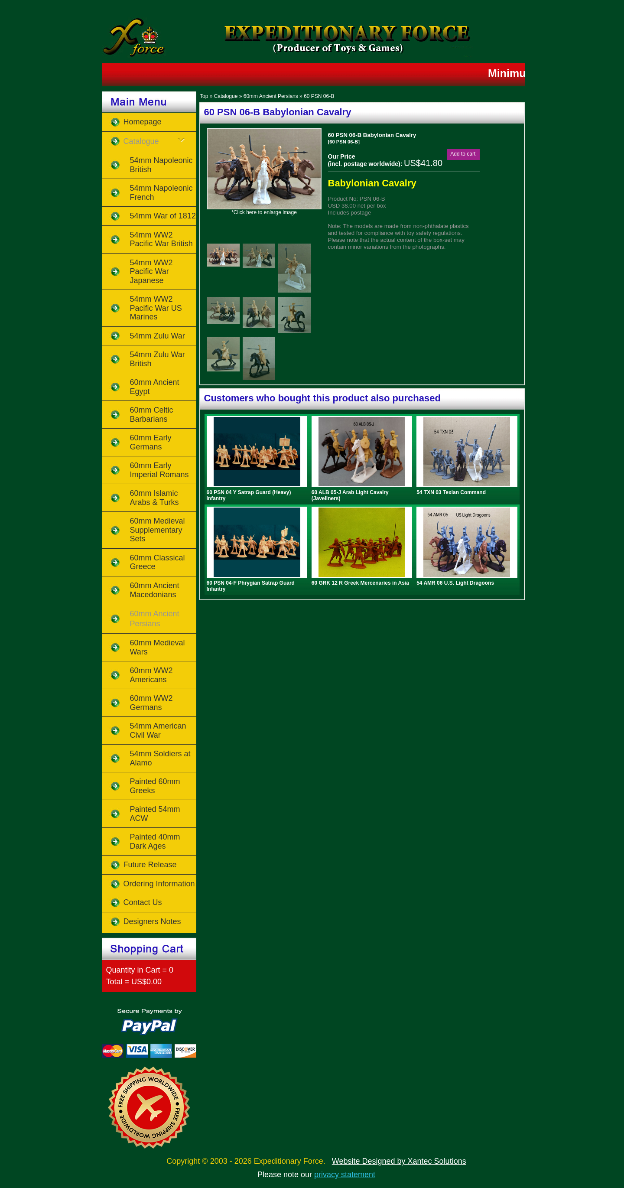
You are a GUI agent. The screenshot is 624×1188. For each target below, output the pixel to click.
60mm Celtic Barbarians (151, 414)
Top (204, 96)
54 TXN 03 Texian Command (451, 492)
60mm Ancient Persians (271, 96)
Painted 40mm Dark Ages (155, 841)
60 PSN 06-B (319, 96)
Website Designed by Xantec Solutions (399, 1161)
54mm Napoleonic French (161, 193)
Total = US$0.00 (134, 981)
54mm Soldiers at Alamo (160, 758)
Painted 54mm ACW (155, 814)
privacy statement (344, 1174)
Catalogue (226, 96)
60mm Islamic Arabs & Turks (154, 498)
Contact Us (143, 902)
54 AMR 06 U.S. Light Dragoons (455, 583)
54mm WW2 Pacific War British (161, 239)
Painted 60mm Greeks (155, 786)
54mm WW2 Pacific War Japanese (151, 271)
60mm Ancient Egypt (154, 387)
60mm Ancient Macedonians (154, 590)
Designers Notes (152, 921)
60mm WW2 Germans (151, 703)
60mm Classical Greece (157, 562)
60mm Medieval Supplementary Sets (157, 530)
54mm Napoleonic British (161, 165)
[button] (463, 154)
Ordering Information (159, 883)
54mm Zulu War (157, 336)
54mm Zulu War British (157, 359)
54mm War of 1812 (163, 216)
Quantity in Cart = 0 (140, 970)
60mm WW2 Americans (151, 675)
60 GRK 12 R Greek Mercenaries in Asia (360, 583)
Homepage (143, 121)
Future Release (150, 864)
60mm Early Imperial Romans (159, 470)
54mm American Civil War (158, 730)
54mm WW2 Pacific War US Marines (156, 308)
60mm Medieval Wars (157, 647)
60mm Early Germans (151, 442)
